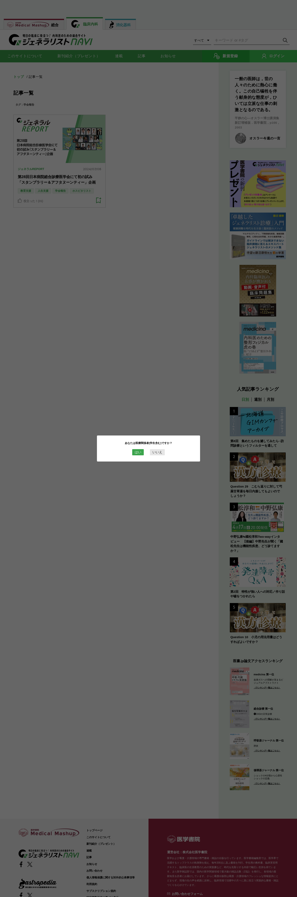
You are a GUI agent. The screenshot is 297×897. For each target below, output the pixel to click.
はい (138, 452)
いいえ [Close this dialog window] (157, 452)
